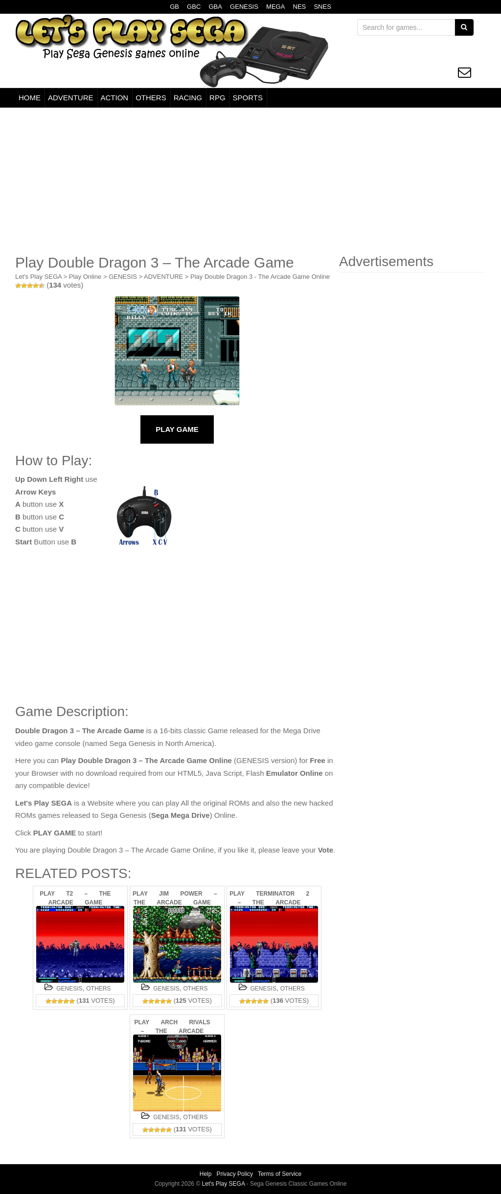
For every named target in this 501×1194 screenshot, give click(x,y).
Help (206, 1174)
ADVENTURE (70, 97)
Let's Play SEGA (38, 276)
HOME (30, 97)
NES (299, 6)
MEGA (275, 6)
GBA (215, 6)
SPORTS (248, 97)
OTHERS (151, 97)
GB (174, 6)
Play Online (85, 276)
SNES (322, 6)
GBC (194, 6)
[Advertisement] (250, 181)
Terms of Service (279, 1174)
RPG (217, 97)
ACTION (115, 97)
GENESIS (244, 6)
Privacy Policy (234, 1174)
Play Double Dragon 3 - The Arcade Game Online (260, 276)
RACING (188, 97)
